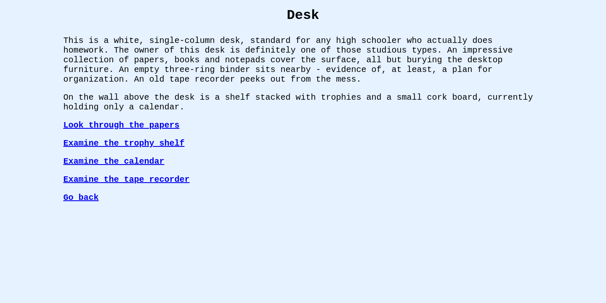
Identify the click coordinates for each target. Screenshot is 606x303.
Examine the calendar (113, 161)
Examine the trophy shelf (123, 143)
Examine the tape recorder (126, 179)
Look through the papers (121, 125)
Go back (80, 197)
